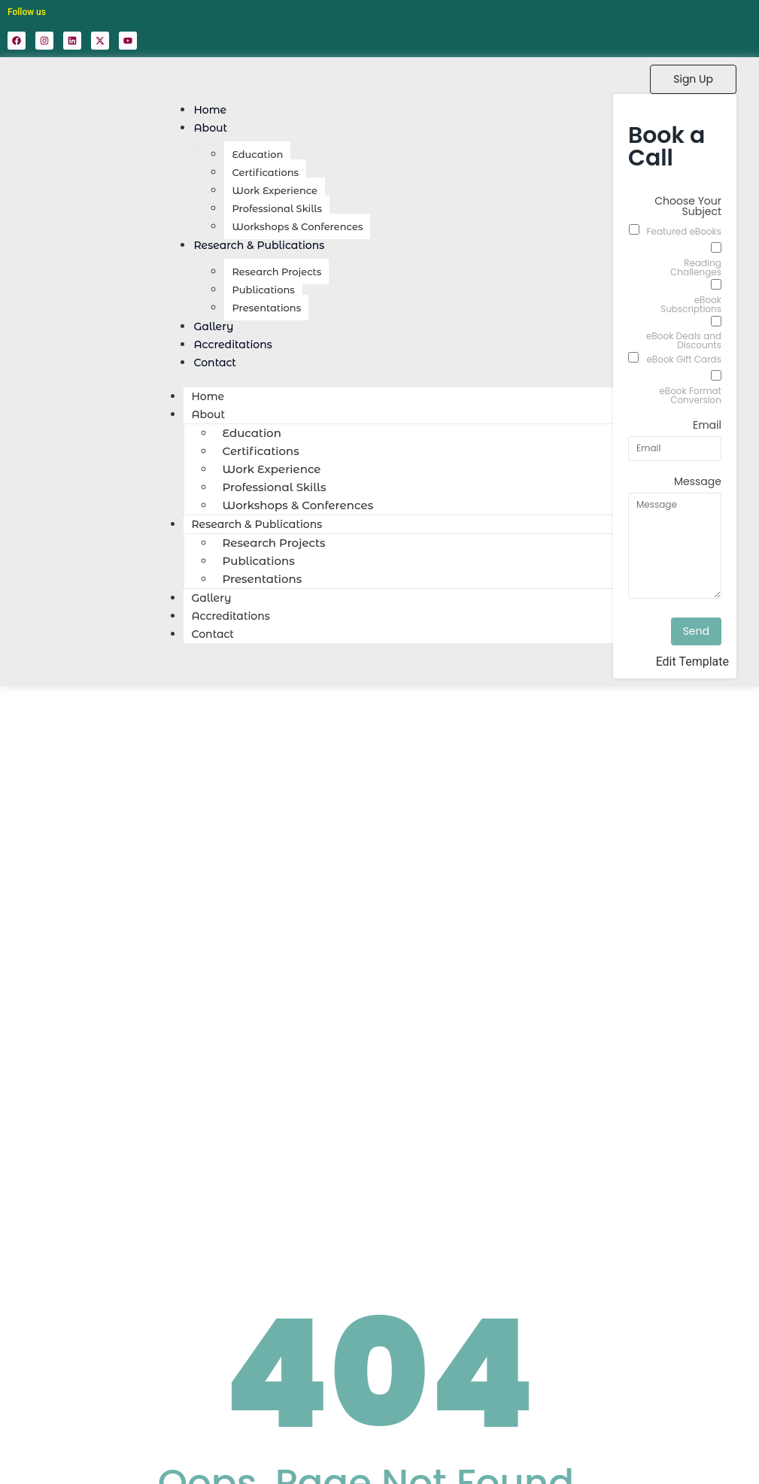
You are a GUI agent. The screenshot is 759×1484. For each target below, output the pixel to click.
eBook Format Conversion (690, 396)
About (210, 128)
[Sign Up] (693, 79)
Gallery (211, 598)
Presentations (266, 308)
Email (707, 426)
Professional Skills (277, 208)
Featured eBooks (684, 231)
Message (697, 482)
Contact (214, 362)
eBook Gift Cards (683, 359)
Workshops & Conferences (297, 226)
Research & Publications (258, 245)
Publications (263, 290)
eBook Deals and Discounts (683, 341)
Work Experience (274, 190)
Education (257, 154)
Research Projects (276, 272)
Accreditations (230, 616)
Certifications (265, 172)
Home (207, 396)
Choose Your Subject (687, 207)
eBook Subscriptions (690, 305)
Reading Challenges (695, 268)
